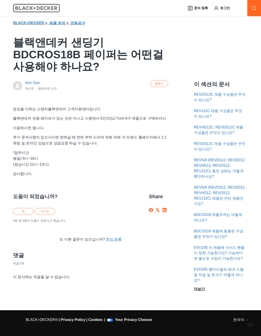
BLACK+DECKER (28, 23)
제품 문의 (57, 23)
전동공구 (77, 23)
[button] (224, 8)
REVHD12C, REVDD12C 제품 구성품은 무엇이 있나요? (218, 130)
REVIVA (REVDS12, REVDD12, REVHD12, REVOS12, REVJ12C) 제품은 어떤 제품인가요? (219, 195)
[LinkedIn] (164, 210)
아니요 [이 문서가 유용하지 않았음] (45, 211)
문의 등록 (113, 239)
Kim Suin (33, 83)
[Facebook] (151, 210)
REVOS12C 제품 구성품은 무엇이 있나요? (220, 97)
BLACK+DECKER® (42, 320)
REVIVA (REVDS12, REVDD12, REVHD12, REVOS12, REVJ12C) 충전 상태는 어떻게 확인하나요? (219, 168)
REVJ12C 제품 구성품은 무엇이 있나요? (218, 113)
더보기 (199, 289)
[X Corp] (158, 210)
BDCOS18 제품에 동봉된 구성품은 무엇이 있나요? (218, 234)
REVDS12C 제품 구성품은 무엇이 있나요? (219, 146)
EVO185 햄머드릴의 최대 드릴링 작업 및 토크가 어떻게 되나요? (219, 274)
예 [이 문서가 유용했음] (23, 211)
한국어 (240, 320)
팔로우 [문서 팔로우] (159, 83)
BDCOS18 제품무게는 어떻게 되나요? (218, 217)
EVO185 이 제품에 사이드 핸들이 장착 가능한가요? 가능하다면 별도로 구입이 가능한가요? (219, 253)
